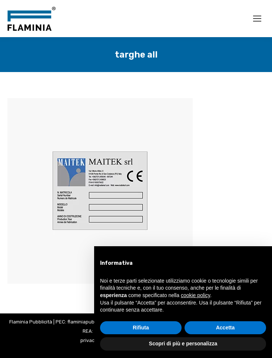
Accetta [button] (225, 328)
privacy (88, 340)
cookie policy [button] (195, 295)
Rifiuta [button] (141, 328)
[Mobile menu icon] (257, 18)
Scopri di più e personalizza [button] (183, 343)
